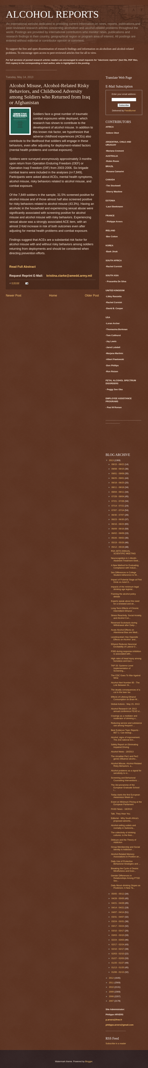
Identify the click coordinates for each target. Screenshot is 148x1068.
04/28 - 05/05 (118, 898)
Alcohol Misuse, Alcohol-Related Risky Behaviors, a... (126, 764)
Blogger (88, 1061)
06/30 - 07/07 (118, 515)
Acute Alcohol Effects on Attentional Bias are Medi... (125, 631)
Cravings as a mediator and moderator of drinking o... (124, 717)
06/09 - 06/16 (118, 528)
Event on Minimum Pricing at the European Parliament (126, 803)
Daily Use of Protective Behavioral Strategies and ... (125, 862)
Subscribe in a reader (116, 1043)
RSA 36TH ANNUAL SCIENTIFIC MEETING (123, 552)
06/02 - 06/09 (118, 533)
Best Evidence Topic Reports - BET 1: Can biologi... (125, 731)
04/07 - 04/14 (118, 912)
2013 (111, 460)
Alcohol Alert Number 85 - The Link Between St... (125, 683)
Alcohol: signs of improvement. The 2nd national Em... (125, 738)
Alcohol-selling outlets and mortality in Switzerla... (123, 826)
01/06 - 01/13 (118, 972)
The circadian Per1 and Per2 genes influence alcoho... (124, 757)
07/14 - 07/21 (118, 505)
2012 (111, 978)
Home (53, 295)
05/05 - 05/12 (118, 893)
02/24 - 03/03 (118, 940)
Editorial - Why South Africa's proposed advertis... (125, 819)
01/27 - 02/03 (118, 958)
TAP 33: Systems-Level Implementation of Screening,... (122, 668)
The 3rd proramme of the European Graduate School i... (125, 787)
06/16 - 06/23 (118, 524)
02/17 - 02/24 (118, 944)
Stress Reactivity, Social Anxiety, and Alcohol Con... (126, 616)
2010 (111, 987)
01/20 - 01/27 (118, 963)
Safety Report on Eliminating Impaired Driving (124, 745)
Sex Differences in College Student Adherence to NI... (125, 573)
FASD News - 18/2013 (121, 809)
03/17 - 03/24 (118, 926)
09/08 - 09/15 (118, 469)
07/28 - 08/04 (118, 496)
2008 (111, 996)
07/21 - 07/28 (118, 501)
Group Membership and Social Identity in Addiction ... (125, 848)
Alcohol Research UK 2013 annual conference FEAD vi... (126, 709)
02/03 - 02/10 (118, 953)
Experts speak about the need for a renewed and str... (125, 602)
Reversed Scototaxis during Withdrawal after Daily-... (124, 623)
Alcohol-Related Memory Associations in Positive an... (126, 855)
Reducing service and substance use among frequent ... (126, 724)
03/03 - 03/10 (118, 935)
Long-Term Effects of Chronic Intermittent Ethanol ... (125, 609)
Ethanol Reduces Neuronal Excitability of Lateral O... (124, 645)
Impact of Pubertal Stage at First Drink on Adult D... (126, 580)
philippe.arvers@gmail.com (120, 1025)
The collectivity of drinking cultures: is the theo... (123, 833)
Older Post (92, 295)
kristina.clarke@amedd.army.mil (69, 275)
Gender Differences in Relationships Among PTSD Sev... (125, 878)
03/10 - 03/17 (118, 930)
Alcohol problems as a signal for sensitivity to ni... (126, 771)
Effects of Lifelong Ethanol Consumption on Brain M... (125, 698)
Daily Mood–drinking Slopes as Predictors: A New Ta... (125, 886)
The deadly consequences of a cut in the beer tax (125, 690)
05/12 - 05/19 (118, 547)
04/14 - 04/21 (118, 907)
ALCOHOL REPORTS (52, 14)
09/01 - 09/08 (118, 473)
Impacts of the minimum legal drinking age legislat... (125, 587)
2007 (111, 1001)
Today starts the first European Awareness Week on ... (125, 795)
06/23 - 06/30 (118, 519)
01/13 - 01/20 (118, 967)
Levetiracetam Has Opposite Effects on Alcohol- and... (124, 638)
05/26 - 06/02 (118, 538)
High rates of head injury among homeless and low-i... (126, 659)
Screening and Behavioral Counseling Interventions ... (125, 779)
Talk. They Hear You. (121, 813)
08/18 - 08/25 (118, 482)
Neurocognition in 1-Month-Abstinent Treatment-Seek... (125, 559)
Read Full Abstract (22, 266)
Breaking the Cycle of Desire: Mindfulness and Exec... (125, 869)
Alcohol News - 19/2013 (122, 751)
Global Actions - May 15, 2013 (125, 704)
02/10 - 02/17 (118, 949)
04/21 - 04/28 (118, 903)
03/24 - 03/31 (118, 921)
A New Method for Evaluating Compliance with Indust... (125, 566)
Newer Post (13, 295)
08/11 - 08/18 (118, 487)
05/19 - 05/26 (118, 542)
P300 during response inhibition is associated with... (126, 652)
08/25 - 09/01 (118, 478)
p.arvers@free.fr (114, 1019)
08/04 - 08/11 (118, 492)
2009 (111, 991)
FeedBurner (130, 110)
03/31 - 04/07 (118, 917)
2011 (111, 982)
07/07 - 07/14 (118, 510)
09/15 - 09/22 (118, 464)
